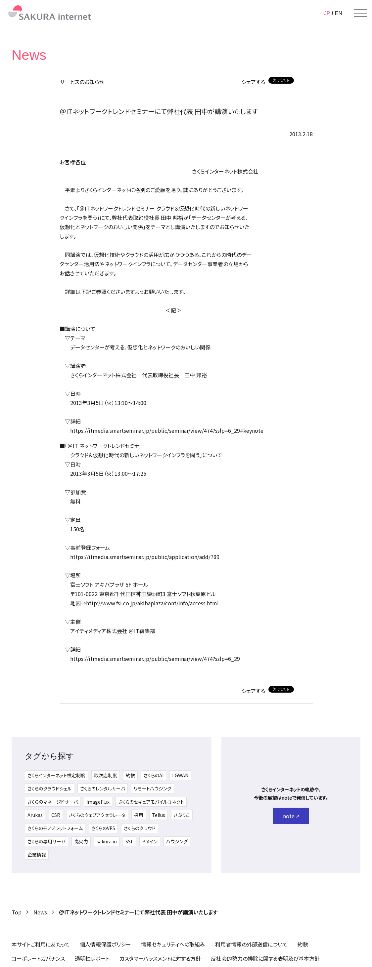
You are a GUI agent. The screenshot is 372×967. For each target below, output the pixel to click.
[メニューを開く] (360, 13)
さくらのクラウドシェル (49, 788)
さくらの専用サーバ (46, 841)
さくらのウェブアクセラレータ (97, 815)
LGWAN (180, 775)
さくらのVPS (103, 828)
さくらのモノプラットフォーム (55, 828)
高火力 (81, 841)
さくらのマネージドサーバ (52, 801)
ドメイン (150, 841)
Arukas (35, 815)
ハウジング (177, 841)
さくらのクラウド (140, 828)
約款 (130, 775)
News (40, 912)
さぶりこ (182, 815)
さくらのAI (153, 775)
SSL (129, 841)
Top (17, 912)
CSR (55, 815)
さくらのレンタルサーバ (102, 788)
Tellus (158, 815)
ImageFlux (98, 801)
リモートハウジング (152, 788)
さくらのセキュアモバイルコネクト (151, 801)
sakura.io (107, 841)
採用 (138, 815)
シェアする (253, 82)
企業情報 (36, 854)
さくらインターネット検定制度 (56, 775)
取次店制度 (105, 775)
